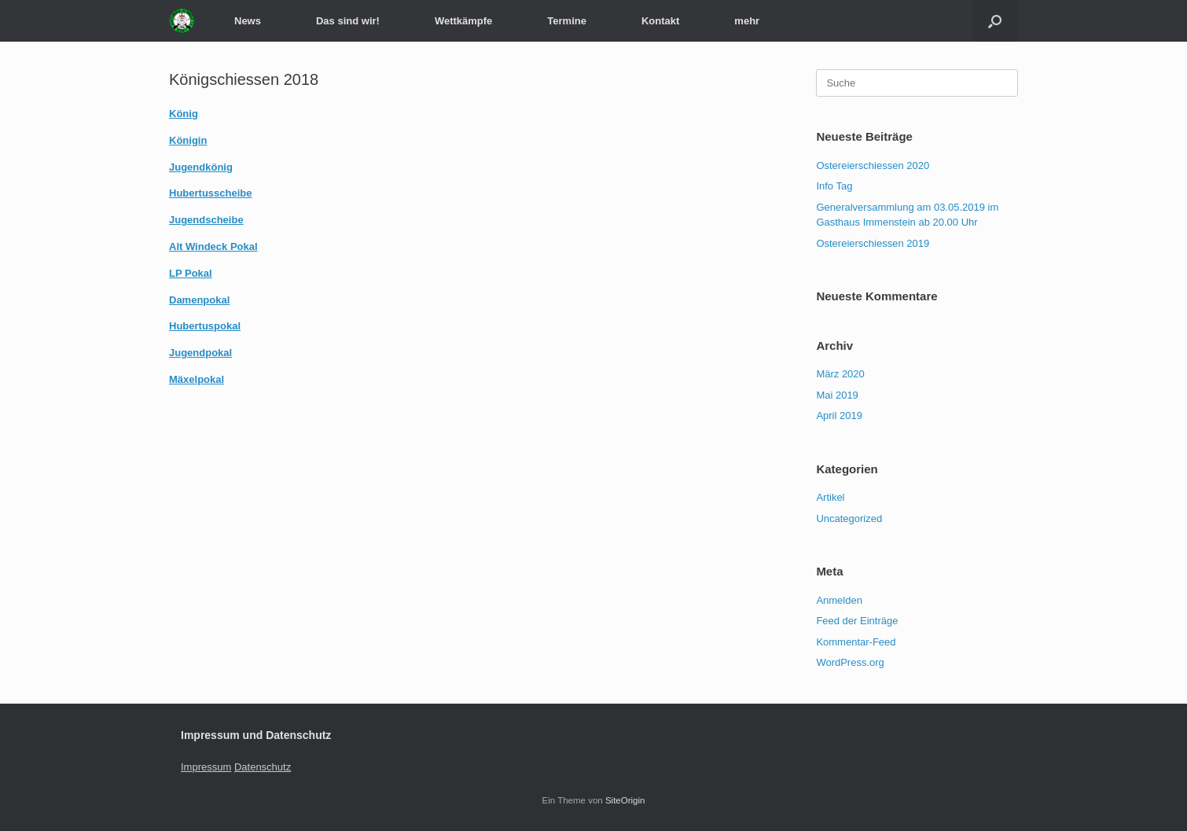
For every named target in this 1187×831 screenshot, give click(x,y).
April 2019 (839, 415)
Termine (566, 21)
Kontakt (660, 21)
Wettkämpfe (463, 21)
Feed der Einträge (857, 621)
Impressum (206, 767)
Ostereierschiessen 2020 (872, 165)
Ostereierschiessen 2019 (872, 243)
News (247, 21)
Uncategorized (849, 518)
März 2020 (840, 374)
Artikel (830, 497)
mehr (746, 21)
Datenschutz (262, 767)
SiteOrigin (625, 800)
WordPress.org (850, 662)
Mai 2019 (837, 395)
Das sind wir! (348, 21)
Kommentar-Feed (855, 642)
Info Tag (834, 186)
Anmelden (839, 600)
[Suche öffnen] (995, 21)
